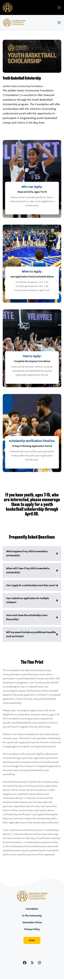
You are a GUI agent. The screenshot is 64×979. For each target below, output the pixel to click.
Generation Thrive (32, 922)
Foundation (32, 909)
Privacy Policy (32, 929)
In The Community (32, 915)
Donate (32, 940)
